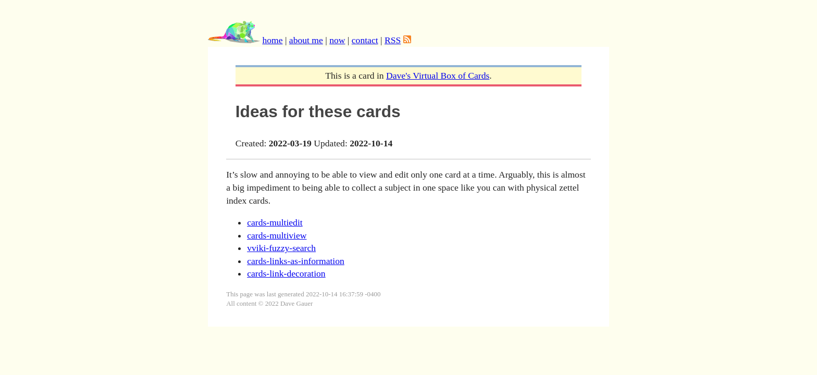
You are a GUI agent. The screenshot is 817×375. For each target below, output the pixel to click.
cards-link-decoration (286, 273)
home (272, 40)
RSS (393, 40)
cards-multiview (276, 235)
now (337, 40)
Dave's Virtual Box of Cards (437, 75)
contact (365, 40)
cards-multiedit (275, 222)
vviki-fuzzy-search (281, 248)
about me (306, 40)
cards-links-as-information (295, 261)
